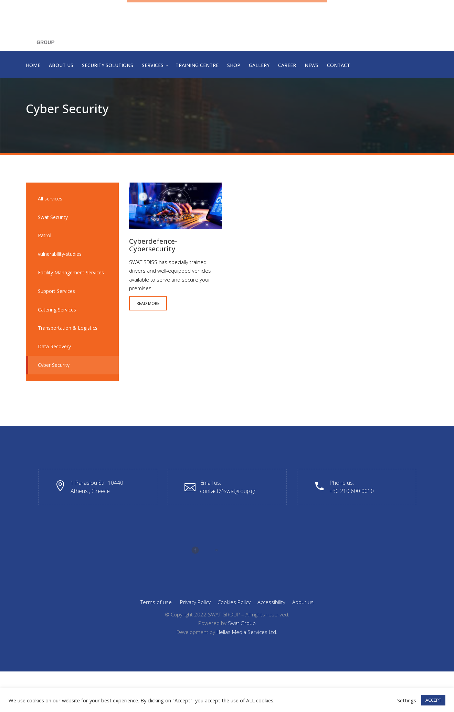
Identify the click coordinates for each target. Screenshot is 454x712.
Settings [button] (406, 700)
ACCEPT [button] (433, 700)
